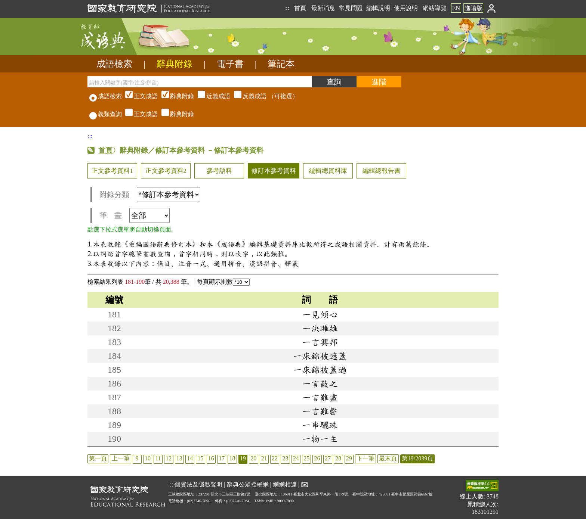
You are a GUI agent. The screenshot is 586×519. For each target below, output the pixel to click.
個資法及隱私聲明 (198, 484)
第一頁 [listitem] (98, 458)
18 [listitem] (232, 458)
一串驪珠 (320, 425)
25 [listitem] (306, 458)
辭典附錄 (174, 64)
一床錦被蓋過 (320, 370)
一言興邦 (320, 342)
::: (286, 8)
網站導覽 (435, 8)
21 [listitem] (264, 458)
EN (456, 8)
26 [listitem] (317, 458)
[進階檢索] (379, 81)
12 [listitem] (169, 458)
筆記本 (281, 64)
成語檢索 (114, 64)
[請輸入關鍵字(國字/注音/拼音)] (199, 81)
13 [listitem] (179, 458)
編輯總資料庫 (328, 170)
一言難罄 (320, 411)
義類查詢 (105, 114)
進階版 (473, 8)
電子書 (230, 64)
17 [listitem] (222, 458)
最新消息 (323, 8)
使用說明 (406, 8)
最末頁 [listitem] (388, 458)
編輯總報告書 (382, 170)
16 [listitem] (211, 458)
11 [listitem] (158, 458)
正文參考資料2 (165, 170)
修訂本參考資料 (274, 170)
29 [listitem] (349, 458)
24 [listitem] (296, 458)
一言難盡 (320, 397)
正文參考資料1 (112, 170)
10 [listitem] (148, 458)
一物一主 (320, 439)
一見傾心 (320, 314)
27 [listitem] (328, 458)
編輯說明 (378, 8)
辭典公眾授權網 (248, 484)
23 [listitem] (285, 458)
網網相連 (285, 484)
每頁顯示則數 (223, 282)
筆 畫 (134, 215)
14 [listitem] (190, 458)
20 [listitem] (253, 458)
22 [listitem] (275, 458)
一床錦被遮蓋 (320, 356)
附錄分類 (149, 194)
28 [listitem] (338, 458)
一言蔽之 (320, 383)
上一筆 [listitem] (121, 458)
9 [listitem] (137, 458)
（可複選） (210, 96)
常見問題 (351, 8)
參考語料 (219, 170)
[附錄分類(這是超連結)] (168, 194)
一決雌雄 (320, 328)
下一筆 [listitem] (365, 458)
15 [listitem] (200, 458)
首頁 (300, 8)
